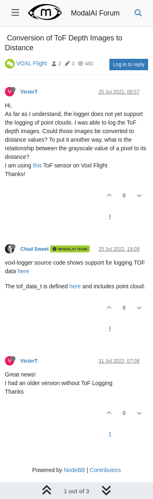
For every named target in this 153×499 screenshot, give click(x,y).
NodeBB (74, 470)
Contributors (105, 470)
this (37, 165)
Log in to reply (128, 64)
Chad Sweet (34, 249)
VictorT (29, 92)
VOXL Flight (31, 63)
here (23, 271)
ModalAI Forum (95, 13)
